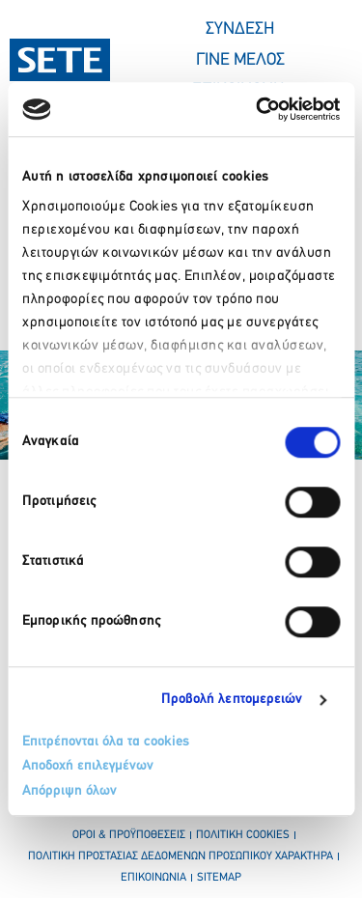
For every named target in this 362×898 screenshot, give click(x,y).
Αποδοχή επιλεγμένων (87, 766)
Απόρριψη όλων (69, 791)
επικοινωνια (153, 878)
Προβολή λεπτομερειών (232, 699)
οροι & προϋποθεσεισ (128, 835)
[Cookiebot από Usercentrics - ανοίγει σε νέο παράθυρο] (258, 109)
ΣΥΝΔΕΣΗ (240, 29)
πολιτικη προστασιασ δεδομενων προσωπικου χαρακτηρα (180, 856)
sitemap (219, 878)
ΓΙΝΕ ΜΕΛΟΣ (240, 60)
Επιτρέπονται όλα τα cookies (105, 742)
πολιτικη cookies (243, 835)
